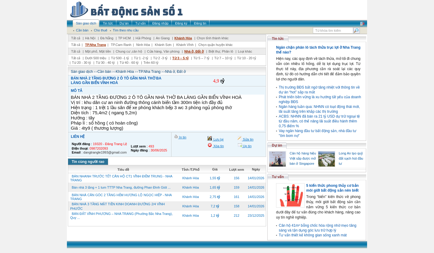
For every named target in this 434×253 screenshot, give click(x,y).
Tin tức (278, 39)
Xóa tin (218, 146)
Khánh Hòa (183, 38)
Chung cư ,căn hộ (129, 51)
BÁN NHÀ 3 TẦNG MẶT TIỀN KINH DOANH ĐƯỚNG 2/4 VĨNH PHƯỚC (117, 206)
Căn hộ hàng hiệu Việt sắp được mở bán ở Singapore (303, 158)
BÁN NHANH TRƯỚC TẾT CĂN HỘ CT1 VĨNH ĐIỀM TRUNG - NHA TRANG (121, 178)
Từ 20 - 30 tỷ (81, 62)
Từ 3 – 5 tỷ (180, 58)
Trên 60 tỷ (151, 62)
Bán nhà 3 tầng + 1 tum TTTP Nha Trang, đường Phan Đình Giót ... (121, 187)
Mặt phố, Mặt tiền (98, 51)
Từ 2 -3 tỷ (160, 58)
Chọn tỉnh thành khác (212, 38)
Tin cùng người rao (88, 162)
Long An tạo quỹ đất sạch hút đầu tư (351, 158)
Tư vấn (278, 177)
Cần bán (104, 72)
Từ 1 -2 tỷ (141, 58)
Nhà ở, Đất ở (194, 51)
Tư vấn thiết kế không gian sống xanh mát (313, 235)
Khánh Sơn (163, 45)
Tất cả (75, 38)
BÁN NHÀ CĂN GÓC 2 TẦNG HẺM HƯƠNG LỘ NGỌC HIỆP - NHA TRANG (120, 197)
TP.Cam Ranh (121, 45)
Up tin (247, 146)
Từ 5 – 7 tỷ (201, 58)
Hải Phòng (143, 38)
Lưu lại (217, 139)
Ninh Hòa (143, 45)
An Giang (163, 38)
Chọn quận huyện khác (215, 45)
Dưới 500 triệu (95, 58)
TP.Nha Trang (95, 45)
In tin (182, 137)
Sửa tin (247, 139)
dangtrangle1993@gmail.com (105, 152)
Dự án (277, 145)
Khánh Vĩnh (185, 45)
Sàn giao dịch (82, 72)
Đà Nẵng (106, 38)
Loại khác (245, 51)
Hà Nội (90, 38)
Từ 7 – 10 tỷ (223, 58)
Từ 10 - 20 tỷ (246, 58)
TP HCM (124, 38)
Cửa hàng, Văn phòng (163, 51)
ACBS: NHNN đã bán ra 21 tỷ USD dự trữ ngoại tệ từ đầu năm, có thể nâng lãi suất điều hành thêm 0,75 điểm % (319, 121)
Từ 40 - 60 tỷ (129, 62)
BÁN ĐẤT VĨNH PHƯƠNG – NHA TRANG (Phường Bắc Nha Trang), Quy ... (121, 215)
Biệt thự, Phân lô (221, 51)
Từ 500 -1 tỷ (120, 58)
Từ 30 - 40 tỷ (105, 62)
